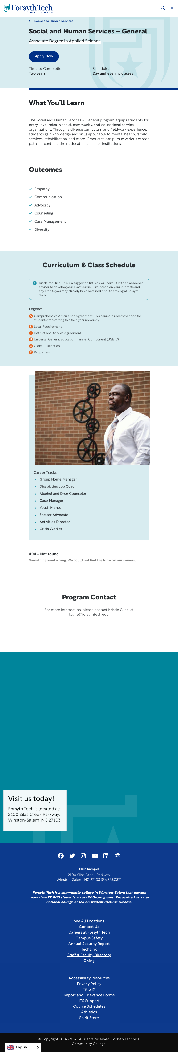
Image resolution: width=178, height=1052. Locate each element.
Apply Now (44, 56)
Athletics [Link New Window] (89, 1012)
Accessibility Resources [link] (89, 978)
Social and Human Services (51, 21)
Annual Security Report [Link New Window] (89, 944)
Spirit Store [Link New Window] (89, 1018)
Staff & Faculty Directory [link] (89, 955)
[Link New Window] (60, 855)
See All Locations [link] (89, 921)
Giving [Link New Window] (89, 961)
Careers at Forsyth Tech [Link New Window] (89, 933)
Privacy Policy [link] (89, 984)
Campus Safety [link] (89, 938)
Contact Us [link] (89, 927)
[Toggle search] (162, 8)
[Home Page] (28, 8)
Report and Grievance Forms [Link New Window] (89, 995)
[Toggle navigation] (172, 8)
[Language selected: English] (23, 1047)
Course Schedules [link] (89, 1007)
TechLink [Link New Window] (89, 950)
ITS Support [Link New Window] (89, 1001)
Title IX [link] (89, 990)
